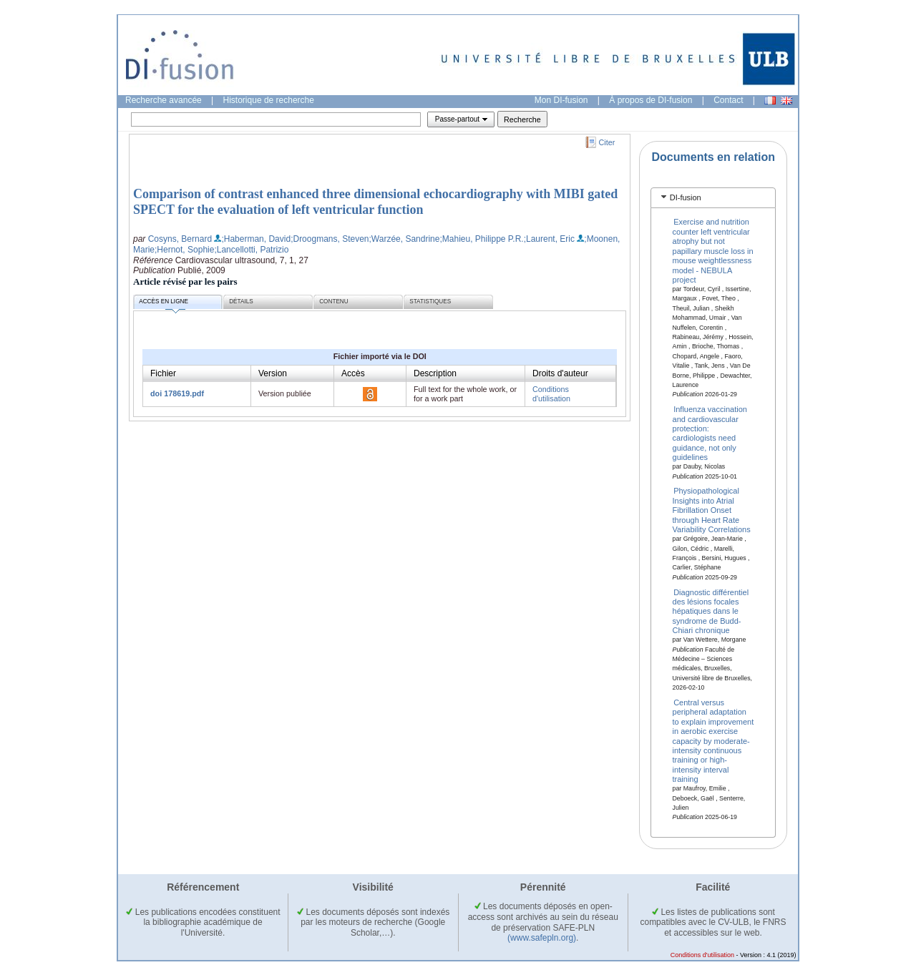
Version (272, 373)
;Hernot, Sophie (184, 250)
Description (435, 373)
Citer (607, 142)
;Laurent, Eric (549, 239)
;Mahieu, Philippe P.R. (481, 239)
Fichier (163, 373)
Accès (353, 373)
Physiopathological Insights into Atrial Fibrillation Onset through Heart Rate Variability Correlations (712, 510)
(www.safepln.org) (541, 938)
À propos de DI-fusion (650, 100)
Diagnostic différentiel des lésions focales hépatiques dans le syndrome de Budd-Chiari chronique (711, 611)
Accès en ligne (163, 303)
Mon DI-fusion (561, 100)
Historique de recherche (268, 100)
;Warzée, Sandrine (404, 239)
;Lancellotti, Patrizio (251, 250)
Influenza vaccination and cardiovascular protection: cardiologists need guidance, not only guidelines (710, 433)
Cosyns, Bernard (180, 239)
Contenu (333, 301)
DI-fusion (685, 197)
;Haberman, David (256, 239)
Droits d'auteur (560, 373)
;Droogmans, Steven (330, 239)
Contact (728, 100)
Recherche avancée (163, 100)
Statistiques (430, 301)
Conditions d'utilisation (551, 394)
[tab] (713, 197)
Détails (241, 301)
